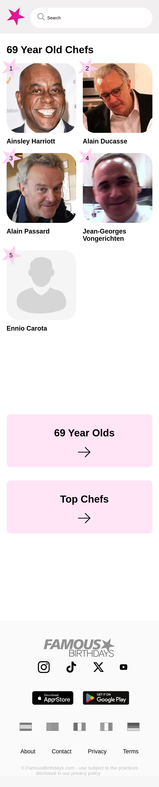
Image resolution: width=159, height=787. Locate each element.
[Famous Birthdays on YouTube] (120, 667)
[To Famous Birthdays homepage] (15, 16)
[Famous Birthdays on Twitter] (95, 667)
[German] (133, 727)
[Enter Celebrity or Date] (91, 18)
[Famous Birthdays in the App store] (52, 698)
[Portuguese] (52, 727)
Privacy (97, 751)
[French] (79, 727)
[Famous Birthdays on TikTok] (67, 667)
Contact (61, 751)
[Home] (79, 647)
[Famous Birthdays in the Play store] (106, 698)
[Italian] (106, 727)
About (27, 751)
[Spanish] (26, 727)
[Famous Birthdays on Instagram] (40, 667)
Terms (131, 751)
